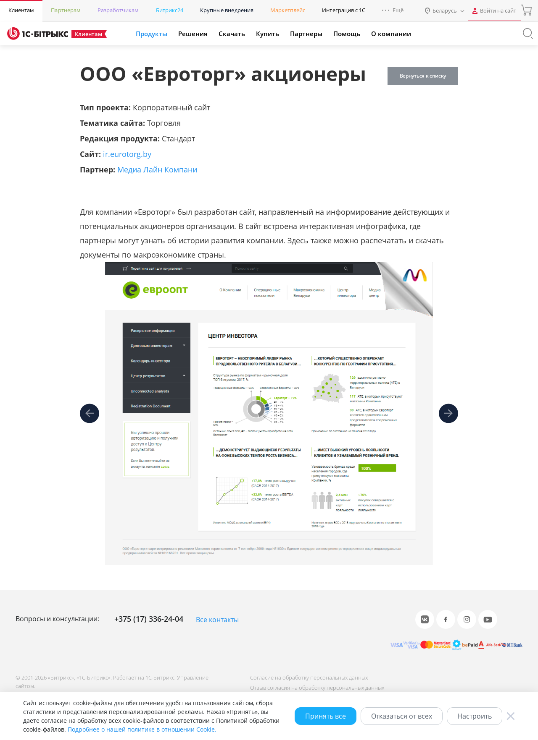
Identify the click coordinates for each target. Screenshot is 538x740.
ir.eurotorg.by (127, 154)
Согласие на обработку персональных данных (308, 677)
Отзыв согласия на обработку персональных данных (316, 687)
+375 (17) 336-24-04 (148, 619)
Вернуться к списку (422, 75)
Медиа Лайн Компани (157, 169)
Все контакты (217, 619)
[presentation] (89, 413)
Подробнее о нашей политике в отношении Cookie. (142, 729)
